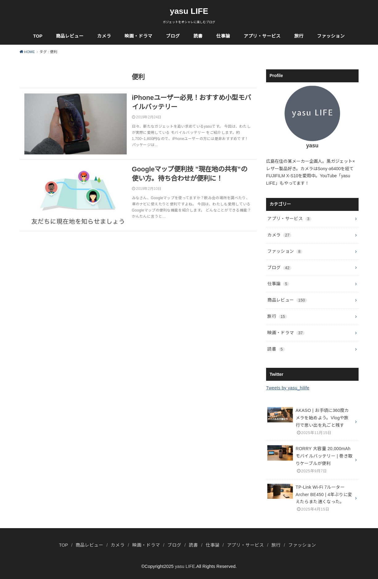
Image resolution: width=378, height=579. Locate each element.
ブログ (173, 36)
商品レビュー (70, 36)
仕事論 (223, 36)
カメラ (104, 36)
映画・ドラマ (138, 36)
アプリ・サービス (262, 36)
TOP (38, 36)
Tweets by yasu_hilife (287, 387)
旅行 (298, 36)
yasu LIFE (189, 11)
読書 (198, 36)
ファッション (331, 36)
